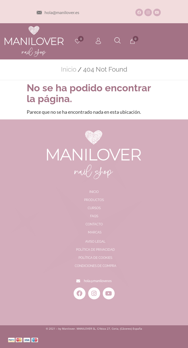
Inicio (68, 69)
